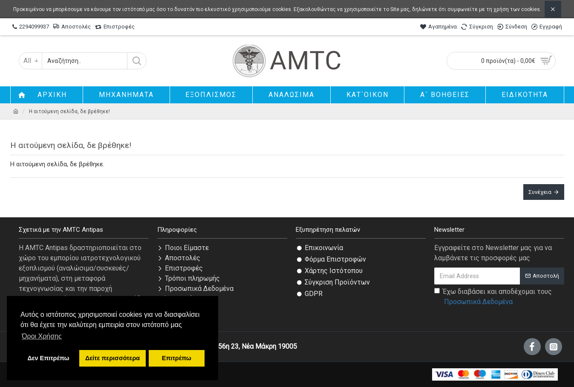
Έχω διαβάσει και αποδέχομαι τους (493, 297)
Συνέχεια (539, 192)
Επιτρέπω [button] (176, 358)
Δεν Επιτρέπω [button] (48, 358)
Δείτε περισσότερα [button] (112, 358)
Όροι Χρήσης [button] (42, 336)
